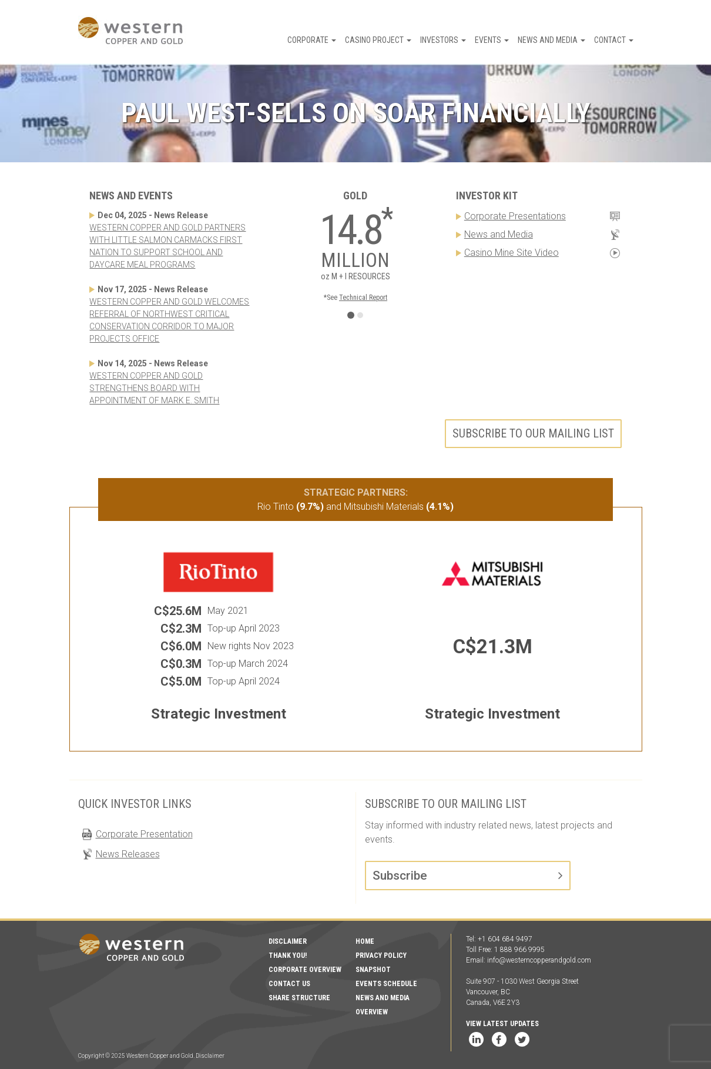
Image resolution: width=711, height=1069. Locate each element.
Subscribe (400, 875)
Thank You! (288, 955)
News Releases (128, 854)
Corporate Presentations (515, 216)
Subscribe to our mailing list (533, 433)
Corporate (311, 40)
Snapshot (373, 970)
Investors (443, 40)
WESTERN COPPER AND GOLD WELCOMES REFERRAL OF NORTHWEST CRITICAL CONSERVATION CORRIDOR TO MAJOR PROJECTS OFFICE (169, 320)
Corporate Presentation (144, 834)
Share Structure (299, 998)
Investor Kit (487, 195)
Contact (613, 40)
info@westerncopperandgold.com (539, 960)
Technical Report (363, 297)
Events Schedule (386, 984)
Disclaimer (288, 941)
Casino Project (378, 40)
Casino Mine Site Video (511, 252)
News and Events (131, 195)
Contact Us (289, 984)
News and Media (551, 40)
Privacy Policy (381, 955)
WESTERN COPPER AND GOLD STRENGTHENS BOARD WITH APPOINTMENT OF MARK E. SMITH (154, 388)
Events (492, 40)
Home (365, 941)
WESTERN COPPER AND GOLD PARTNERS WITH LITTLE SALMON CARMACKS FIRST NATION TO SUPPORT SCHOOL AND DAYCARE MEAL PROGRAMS (167, 246)
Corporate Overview (305, 970)
